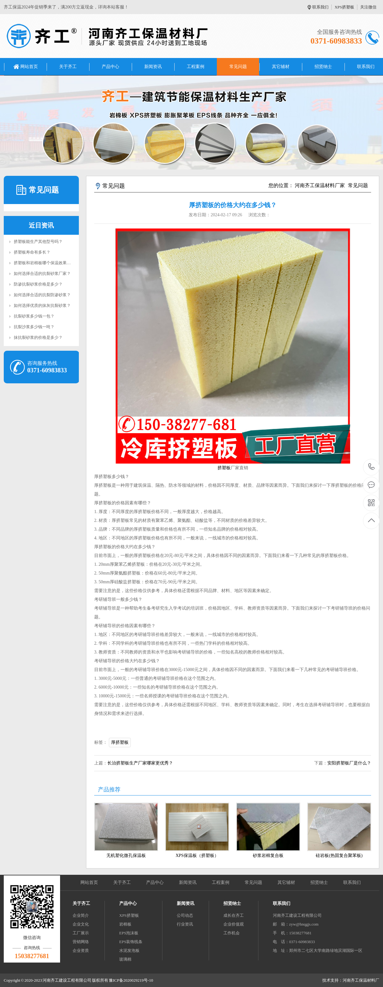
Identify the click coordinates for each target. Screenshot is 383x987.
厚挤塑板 (120, 742)
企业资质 (81, 950)
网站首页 (29, 66)
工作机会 (231, 933)
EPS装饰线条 (130, 941)
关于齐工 (68, 66)
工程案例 (195, 66)
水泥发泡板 (129, 950)
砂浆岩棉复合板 (268, 855)
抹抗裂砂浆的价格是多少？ (38, 337)
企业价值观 (233, 924)
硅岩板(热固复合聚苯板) (339, 855)
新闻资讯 (153, 66)
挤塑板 (224, 467)
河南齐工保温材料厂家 (320, 185)
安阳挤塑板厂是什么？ (349, 763)
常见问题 (238, 66)
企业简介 (81, 915)
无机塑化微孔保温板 (126, 855)
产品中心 (110, 66)
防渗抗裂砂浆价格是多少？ (38, 284)
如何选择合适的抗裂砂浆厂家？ (42, 273)
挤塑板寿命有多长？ (32, 252)
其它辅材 (280, 66)
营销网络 (81, 941)
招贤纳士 (323, 66)
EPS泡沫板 (128, 933)
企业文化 (81, 924)
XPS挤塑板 (344, 7)
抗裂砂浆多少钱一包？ (34, 316)
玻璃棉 (125, 959)
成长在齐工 (233, 915)
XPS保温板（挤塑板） (197, 855)
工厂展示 (81, 933)
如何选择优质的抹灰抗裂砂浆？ (42, 305)
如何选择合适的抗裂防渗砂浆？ (42, 294)
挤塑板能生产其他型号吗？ (38, 241)
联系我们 (320, 7)
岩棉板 (125, 924)
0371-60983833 (371, 467)
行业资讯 (185, 924)
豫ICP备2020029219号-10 (131, 980)
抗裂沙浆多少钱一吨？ (34, 326)
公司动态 (185, 915)
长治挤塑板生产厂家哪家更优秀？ (140, 763)
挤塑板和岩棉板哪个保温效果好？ (44, 262)
